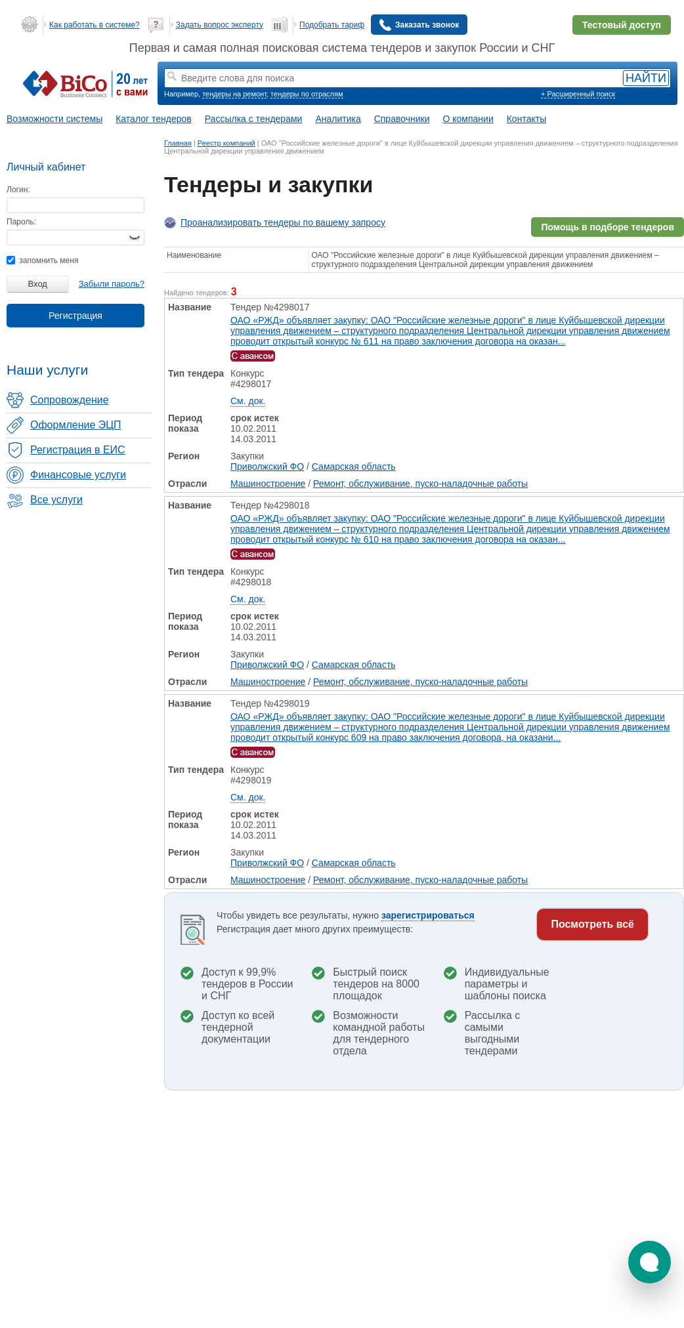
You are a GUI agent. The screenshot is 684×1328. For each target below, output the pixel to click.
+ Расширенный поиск (578, 94)
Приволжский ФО (267, 466)
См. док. (247, 401)
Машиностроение (267, 483)
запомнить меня (42, 260)
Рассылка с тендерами (254, 119)
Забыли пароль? (111, 284)
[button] (649, 1262)
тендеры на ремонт (234, 94)
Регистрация (75, 315)
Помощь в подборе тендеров (607, 227)
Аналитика (337, 119)
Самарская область (354, 466)
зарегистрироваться (428, 915)
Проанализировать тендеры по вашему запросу (283, 222)
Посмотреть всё (592, 924)
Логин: (18, 189)
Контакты (526, 119)
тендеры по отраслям (306, 94)
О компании (468, 119)
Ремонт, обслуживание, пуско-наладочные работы (420, 483)
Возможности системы (54, 119)
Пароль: (21, 221)
